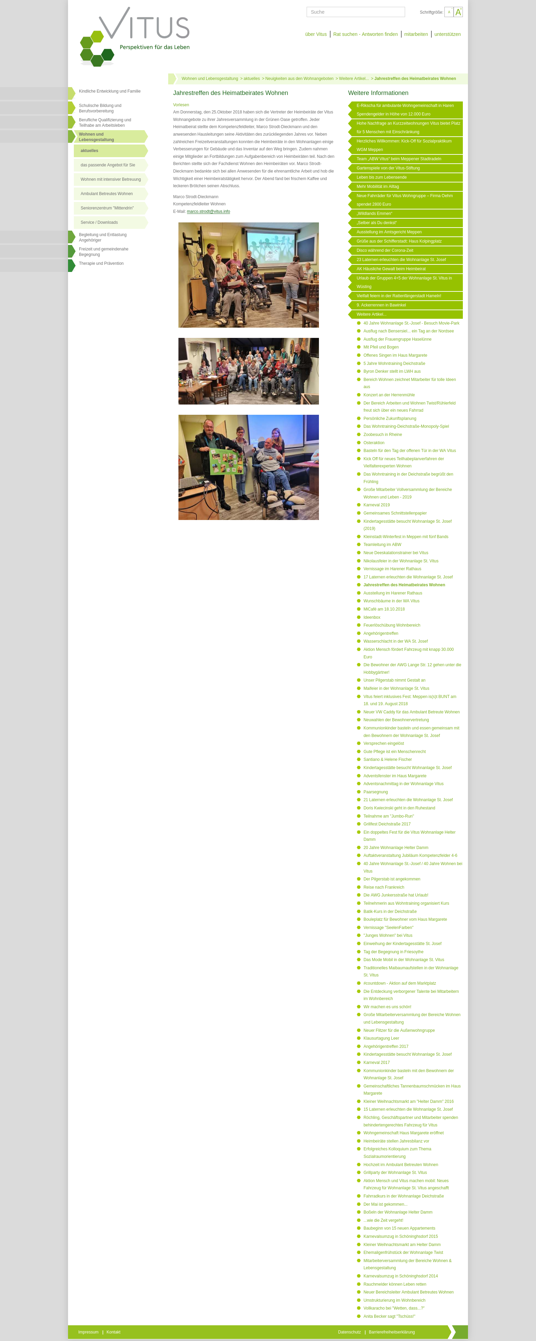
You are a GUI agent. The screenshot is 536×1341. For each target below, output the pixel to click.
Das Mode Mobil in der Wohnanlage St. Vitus (403, 960)
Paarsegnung (375, 792)
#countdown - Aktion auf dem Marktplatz (399, 983)
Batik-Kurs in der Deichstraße (390, 911)
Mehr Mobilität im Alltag (378, 186)
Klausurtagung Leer (381, 1038)
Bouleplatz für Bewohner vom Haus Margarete (405, 919)
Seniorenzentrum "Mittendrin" (107, 208)
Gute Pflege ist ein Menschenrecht (394, 752)
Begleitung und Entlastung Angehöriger (102, 237)
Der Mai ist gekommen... (385, 1204)
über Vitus (316, 34)
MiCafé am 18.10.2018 (384, 609)
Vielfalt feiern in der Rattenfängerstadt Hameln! (399, 296)
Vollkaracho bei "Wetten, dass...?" (394, 1308)
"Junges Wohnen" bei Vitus (387, 935)
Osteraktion (373, 443)
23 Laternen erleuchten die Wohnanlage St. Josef (401, 260)
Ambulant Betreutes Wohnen (107, 194)
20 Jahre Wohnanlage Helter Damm (395, 848)
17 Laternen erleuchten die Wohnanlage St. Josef (408, 577)
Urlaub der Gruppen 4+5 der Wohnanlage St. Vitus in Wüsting (404, 282)
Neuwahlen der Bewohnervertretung (396, 720)
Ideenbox (371, 617)
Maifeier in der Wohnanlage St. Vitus (396, 688)
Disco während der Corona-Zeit (385, 250)
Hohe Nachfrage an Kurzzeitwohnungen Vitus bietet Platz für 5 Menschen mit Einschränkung (408, 127)
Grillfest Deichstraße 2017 (387, 824)
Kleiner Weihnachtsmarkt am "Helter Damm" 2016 (408, 1101)
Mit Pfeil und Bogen (381, 347)
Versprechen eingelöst (383, 743)
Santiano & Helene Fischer (387, 759)
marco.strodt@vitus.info (208, 211)
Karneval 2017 (376, 1063)
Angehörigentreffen (380, 633)
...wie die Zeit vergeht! (383, 1220)
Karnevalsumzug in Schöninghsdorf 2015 (400, 1236)
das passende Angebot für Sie (108, 165)
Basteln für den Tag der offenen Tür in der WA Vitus (409, 451)
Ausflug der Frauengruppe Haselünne (397, 339)
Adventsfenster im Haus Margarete (394, 776)
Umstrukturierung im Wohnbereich (394, 1300)
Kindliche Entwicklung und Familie (109, 91)
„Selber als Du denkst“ (377, 223)
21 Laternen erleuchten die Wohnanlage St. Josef (408, 800)
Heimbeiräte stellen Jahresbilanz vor (396, 1141)
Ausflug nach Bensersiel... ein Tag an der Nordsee (408, 331)
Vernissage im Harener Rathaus (392, 569)
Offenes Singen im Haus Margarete (395, 355)
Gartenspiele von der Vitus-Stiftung (388, 168)
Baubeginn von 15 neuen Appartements (399, 1228)
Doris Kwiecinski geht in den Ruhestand (399, 808)
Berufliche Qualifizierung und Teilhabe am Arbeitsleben (105, 122)
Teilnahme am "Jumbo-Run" (388, 816)
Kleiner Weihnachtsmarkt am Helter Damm (402, 1245)
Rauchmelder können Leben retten (394, 1284)
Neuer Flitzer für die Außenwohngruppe (399, 1030)
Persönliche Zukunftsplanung (389, 418)
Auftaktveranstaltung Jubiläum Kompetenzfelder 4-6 (410, 855)
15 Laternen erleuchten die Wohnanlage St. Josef (408, 1109)
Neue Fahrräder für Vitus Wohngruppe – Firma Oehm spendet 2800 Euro (405, 200)
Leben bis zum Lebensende (381, 177)
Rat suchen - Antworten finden (365, 34)
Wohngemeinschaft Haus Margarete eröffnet (403, 1133)
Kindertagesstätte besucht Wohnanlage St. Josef (407, 768)
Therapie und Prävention (101, 263)
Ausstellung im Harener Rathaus (392, 593)
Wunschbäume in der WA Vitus (391, 601)
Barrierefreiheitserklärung (392, 1332)
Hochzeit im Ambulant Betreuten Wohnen (400, 1165)
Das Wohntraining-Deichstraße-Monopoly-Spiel (406, 426)
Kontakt (114, 1332)
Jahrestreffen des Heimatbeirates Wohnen (415, 79)
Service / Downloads (99, 222)
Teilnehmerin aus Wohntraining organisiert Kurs (406, 903)
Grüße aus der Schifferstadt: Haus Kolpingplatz (399, 241)
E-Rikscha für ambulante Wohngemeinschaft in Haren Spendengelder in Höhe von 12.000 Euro (405, 110)
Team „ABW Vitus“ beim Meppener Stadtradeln (399, 159)
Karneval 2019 (376, 505)
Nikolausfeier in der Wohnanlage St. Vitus (400, 561)
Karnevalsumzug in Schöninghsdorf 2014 (400, 1276)
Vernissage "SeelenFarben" (388, 928)
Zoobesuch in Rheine (382, 435)
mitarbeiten (416, 34)
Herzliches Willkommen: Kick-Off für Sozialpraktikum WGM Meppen (404, 145)
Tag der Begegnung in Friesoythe (393, 952)
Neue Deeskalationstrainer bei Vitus (395, 553)
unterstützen (447, 34)
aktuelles (89, 151)
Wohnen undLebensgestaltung (96, 137)
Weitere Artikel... (354, 79)
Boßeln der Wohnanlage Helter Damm (397, 1212)
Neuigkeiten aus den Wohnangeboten (299, 79)
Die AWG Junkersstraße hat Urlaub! (395, 895)
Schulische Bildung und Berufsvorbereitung (100, 108)
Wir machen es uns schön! (387, 1007)
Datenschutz (350, 1332)
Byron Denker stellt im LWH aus (392, 371)
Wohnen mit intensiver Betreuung (111, 179)
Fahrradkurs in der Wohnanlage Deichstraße (403, 1196)
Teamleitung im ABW (382, 545)
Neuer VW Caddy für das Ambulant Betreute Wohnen (411, 712)
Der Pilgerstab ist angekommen (391, 879)
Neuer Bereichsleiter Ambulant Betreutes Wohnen (408, 1292)
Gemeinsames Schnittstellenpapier (395, 513)
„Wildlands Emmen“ (374, 213)
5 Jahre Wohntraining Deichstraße (394, 363)
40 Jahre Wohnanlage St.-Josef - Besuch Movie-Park (411, 323)
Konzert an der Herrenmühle (389, 395)
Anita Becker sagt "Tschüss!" (389, 1316)
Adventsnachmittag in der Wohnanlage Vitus (403, 784)
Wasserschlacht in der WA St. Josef (395, 641)
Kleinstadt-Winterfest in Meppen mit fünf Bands (405, 537)
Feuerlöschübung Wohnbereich (391, 625)
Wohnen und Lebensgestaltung (210, 79)
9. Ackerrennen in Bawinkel (381, 305)
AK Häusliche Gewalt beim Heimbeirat (391, 269)
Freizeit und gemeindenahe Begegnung (104, 252)
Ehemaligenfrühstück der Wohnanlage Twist (403, 1252)
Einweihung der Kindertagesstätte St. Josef (402, 944)
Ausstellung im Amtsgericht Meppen (389, 232)
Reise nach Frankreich (383, 887)
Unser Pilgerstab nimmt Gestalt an (394, 680)
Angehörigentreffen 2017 (385, 1046)
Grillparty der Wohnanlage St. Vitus (395, 1173)
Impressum (88, 1332)
